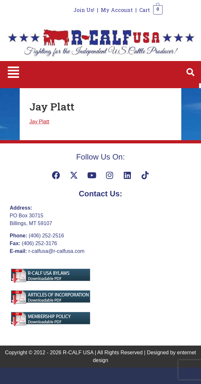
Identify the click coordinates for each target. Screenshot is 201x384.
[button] (13, 72)
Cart (144, 9)
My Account (117, 9)
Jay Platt (39, 121)
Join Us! (83, 9)
